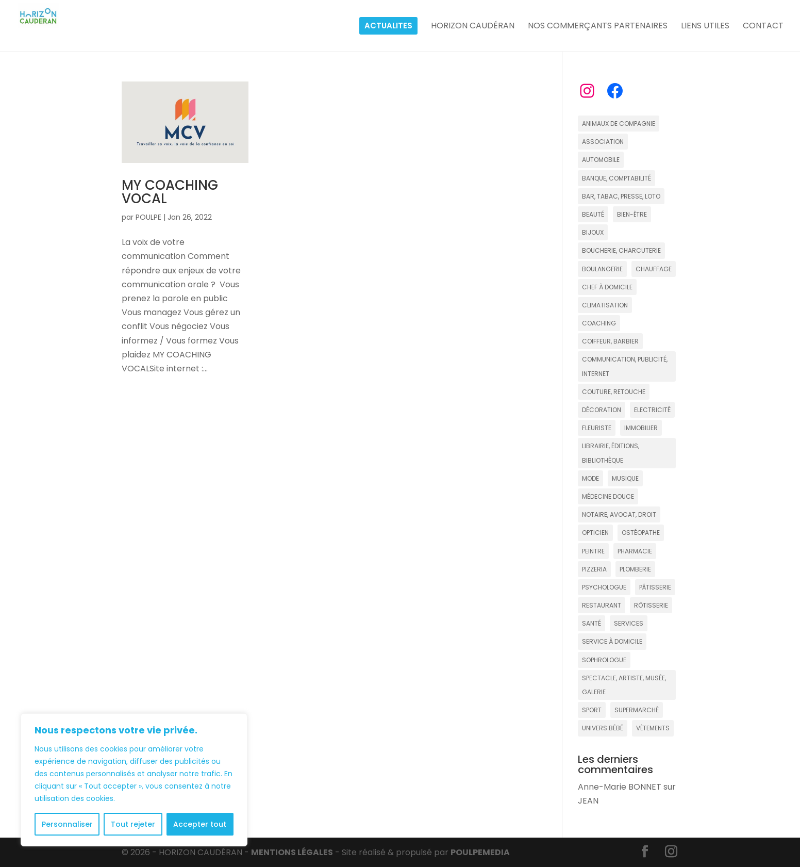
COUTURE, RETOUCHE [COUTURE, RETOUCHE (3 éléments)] (613, 391)
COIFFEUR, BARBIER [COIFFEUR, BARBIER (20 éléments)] (610, 341)
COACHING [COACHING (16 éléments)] (599, 323)
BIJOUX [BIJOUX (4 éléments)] (593, 232)
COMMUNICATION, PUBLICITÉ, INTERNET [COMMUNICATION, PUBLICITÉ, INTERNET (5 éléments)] (625, 366)
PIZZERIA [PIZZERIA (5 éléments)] (594, 569)
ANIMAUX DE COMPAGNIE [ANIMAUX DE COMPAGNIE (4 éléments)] (618, 123)
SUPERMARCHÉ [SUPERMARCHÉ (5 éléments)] (636, 710)
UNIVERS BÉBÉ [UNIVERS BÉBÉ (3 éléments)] (602, 728)
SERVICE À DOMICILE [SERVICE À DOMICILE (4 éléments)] (612, 641)
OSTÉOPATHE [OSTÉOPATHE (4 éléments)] (641, 532)
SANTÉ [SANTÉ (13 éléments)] (591, 623)
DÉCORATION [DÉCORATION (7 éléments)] (601, 409)
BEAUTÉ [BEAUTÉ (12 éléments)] (593, 214)
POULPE (148, 217)
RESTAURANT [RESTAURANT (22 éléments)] (601, 605)
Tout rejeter (133, 824)
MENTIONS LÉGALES (292, 852)
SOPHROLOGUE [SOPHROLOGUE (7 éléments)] (604, 660)
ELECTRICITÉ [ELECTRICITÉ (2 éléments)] (652, 409)
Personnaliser (67, 824)
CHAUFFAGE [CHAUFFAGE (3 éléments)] (654, 269)
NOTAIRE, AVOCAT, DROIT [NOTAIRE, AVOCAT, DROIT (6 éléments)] (619, 514)
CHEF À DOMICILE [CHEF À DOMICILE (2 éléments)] (607, 287)
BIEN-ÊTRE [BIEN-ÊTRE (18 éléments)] (632, 214)
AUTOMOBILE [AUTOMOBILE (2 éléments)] (601, 159)
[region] (134, 779)
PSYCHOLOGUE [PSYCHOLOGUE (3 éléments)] (604, 587)
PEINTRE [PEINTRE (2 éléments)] (593, 551)
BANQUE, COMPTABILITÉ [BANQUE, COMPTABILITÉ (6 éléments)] (616, 178)
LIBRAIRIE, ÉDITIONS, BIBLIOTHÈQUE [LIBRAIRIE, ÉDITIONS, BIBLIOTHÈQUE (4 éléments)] (610, 452)
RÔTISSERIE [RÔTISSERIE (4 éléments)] (651, 605)
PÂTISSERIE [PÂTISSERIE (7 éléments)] (655, 587)
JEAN (588, 801)
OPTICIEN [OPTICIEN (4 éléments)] (595, 532)
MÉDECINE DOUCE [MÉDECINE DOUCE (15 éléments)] (608, 496)
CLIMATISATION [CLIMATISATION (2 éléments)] (605, 305)
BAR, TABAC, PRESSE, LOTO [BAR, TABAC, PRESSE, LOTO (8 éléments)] (621, 196)
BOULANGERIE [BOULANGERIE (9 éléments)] (602, 269)
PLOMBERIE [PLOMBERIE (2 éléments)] (635, 569)
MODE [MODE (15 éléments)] (590, 478)
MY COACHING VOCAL (170, 192)
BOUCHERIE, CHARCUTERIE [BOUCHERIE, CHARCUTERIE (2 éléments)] (621, 250)
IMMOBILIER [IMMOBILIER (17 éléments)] (641, 427)
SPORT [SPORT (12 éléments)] (592, 710)
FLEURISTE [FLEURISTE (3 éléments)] (596, 427)
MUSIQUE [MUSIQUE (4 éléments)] (625, 478)
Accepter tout (199, 824)
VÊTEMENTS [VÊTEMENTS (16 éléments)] (653, 728)
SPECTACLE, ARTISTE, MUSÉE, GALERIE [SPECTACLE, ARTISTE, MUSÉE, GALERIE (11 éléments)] (624, 685)
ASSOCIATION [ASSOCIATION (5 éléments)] (603, 141)
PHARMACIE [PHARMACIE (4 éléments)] (635, 551)
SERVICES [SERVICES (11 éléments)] (628, 623)
